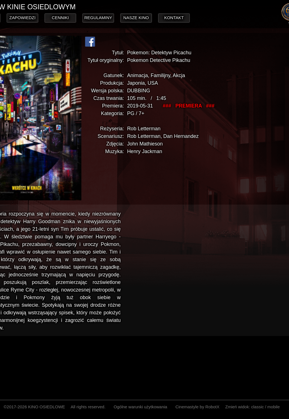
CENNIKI (60, 17)
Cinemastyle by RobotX (197, 406)
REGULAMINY (98, 17)
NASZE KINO (136, 17)
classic (257, 406)
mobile (273, 406)
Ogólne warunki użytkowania (140, 406)
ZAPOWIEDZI (22, 17)
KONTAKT (174, 17)
